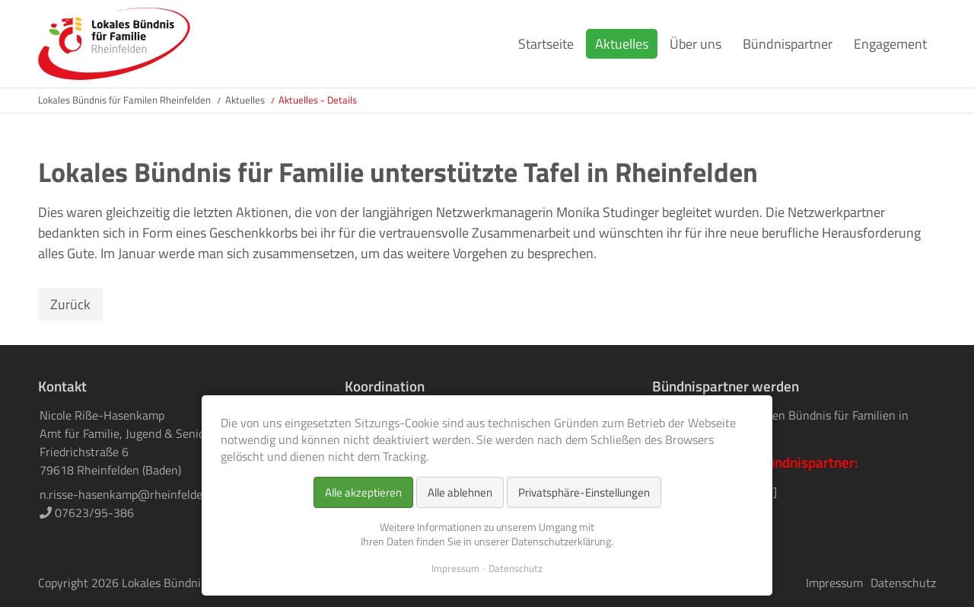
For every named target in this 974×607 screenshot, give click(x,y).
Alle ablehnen (460, 492)
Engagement (890, 44)
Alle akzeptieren (363, 492)
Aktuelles (621, 44)
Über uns (695, 44)
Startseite (546, 44)
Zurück (70, 304)
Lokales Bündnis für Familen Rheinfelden (124, 99)
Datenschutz (903, 582)
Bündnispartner (787, 44)
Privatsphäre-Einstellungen (584, 492)
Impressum (834, 582)
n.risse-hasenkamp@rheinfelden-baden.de (150, 494)
